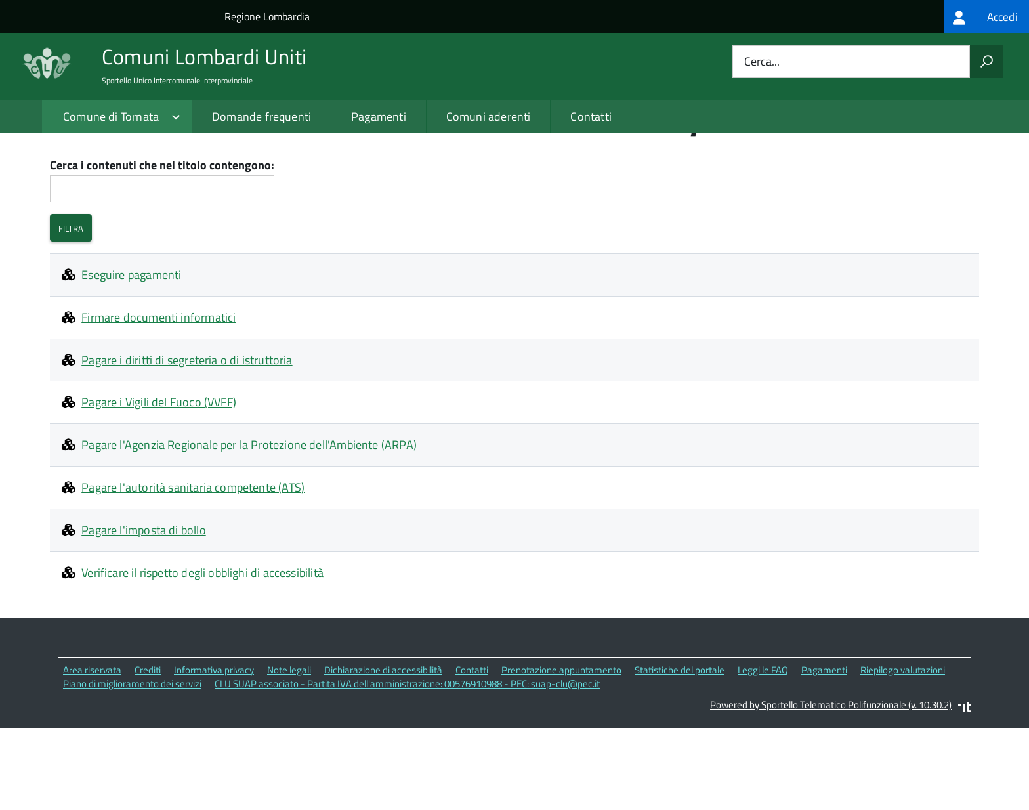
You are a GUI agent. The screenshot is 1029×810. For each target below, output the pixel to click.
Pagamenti (378, 116)
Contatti (590, 116)
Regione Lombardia (267, 16)
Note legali (289, 753)
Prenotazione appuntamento (561, 753)
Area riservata (92, 753)
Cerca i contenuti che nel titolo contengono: (162, 249)
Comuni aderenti (488, 116)
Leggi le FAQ (763, 753)
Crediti (148, 753)
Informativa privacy (214, 753)
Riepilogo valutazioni (902, 753)
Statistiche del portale (679, 753)
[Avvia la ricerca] (986, 61)
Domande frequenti (261, 116)
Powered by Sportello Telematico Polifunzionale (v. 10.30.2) (831, 788)
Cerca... (762, 62)
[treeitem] (986, 16)
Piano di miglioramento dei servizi (132, 767)
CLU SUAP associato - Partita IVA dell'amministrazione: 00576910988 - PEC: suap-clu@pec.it (407, 767)
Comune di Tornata (111, 116)
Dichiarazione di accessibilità (383, 753)
